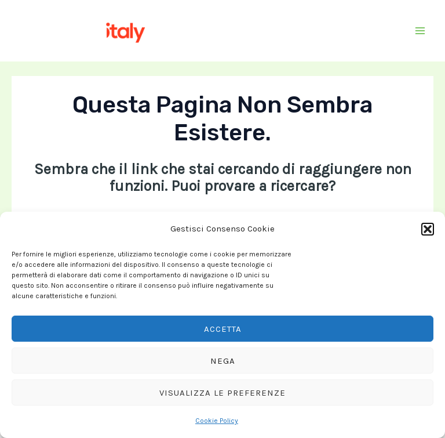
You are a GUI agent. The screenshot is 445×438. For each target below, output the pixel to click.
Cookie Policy (216, 421)
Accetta (223, 329)
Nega (222, 361)
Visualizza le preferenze (222, 393)
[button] (427, 229)
